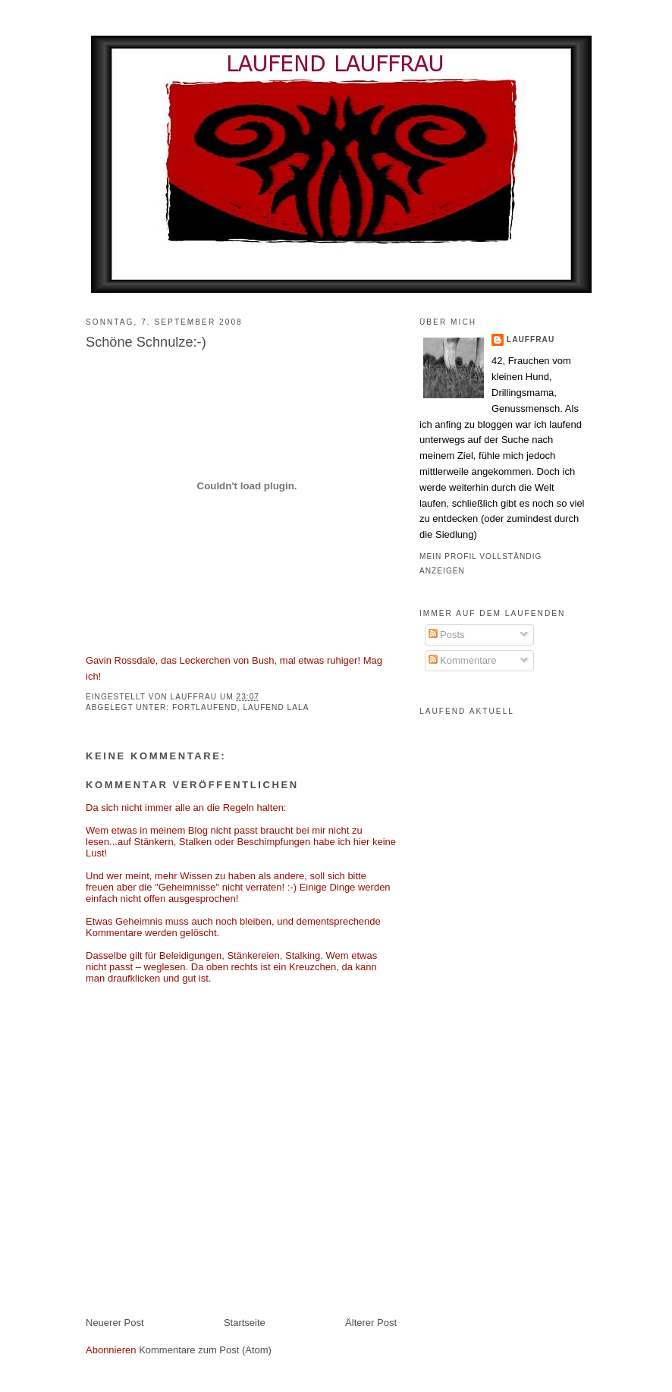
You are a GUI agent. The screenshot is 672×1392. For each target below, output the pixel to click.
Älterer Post (371, 1322)
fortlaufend (204, 707)
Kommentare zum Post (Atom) (205, 1350)
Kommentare (463, 660)
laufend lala (276, 707)
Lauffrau (195, 697)
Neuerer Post (115, 1322)
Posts (447, 634)
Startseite (244, 1322)
